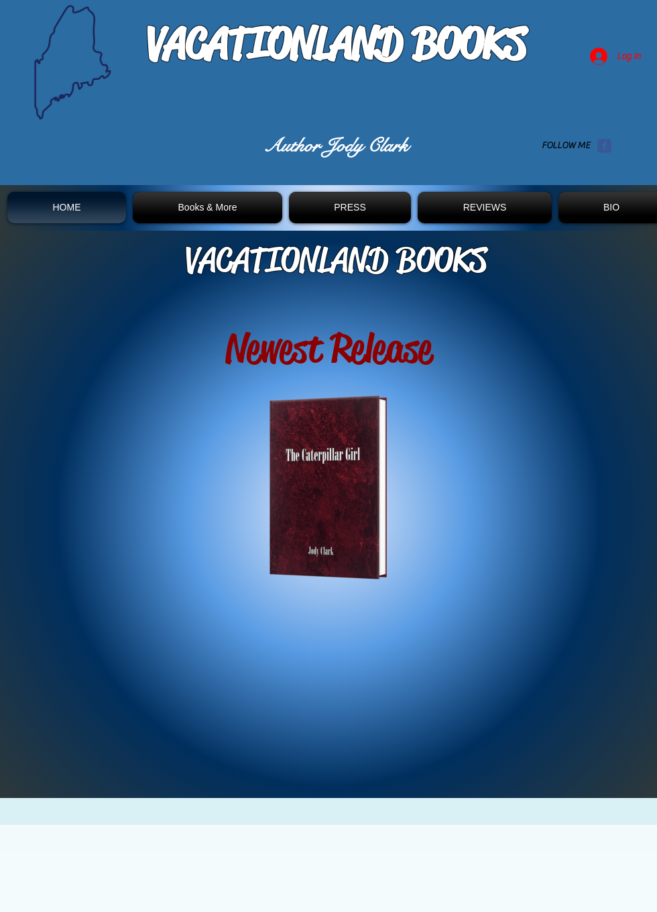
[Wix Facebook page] (604, 146)
